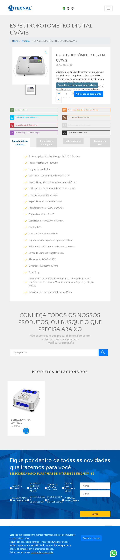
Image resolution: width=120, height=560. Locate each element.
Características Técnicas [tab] (20, 143)
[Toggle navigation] (108, 8)
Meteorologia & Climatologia (37, 499)
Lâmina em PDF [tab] (100, 143)
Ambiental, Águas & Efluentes (52, 487)
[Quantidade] (66, 93)
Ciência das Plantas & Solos (70, 487)
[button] (15, 71)
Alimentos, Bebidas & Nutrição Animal (35, 487)
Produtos (26, 41)
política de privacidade (42, 552)
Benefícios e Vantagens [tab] (46, 143)
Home (15, 41)
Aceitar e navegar (91, 538)
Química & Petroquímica (72, 499)
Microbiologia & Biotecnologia (55, 499)
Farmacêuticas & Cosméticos (20, 499)
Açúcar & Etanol (17, 487)
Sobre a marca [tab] (73, 141)
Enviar (95, 514)
